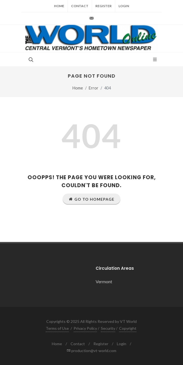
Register (103, 6)
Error (93, 88)
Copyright (127, 328)
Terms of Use (57, 328)
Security (108, 328)
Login (124, 6)
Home (59, 6)
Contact (79, 6)
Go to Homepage (91, 199)
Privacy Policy (85, 328)
